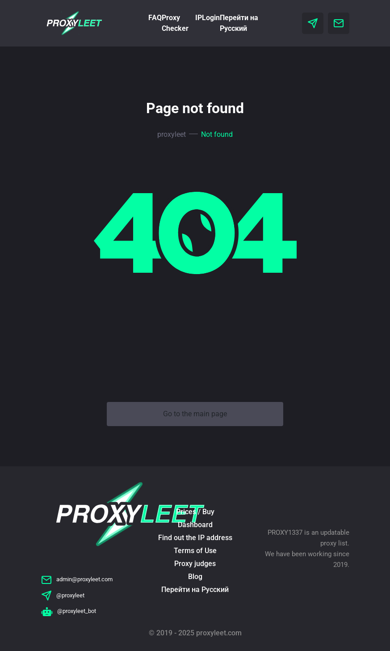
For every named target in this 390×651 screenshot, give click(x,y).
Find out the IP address (195, 537)
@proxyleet (62, 595)
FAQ (155, 17)
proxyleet (171, 134)
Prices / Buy (195, 511)
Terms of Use (195, 550)
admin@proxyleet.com (77, 579)
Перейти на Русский (195, 589)
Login (211, 17)
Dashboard (195, 524)
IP (198, 17)
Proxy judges (195, 563)
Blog (195, 576)
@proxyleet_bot (68, 611)
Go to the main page (195, 414)
